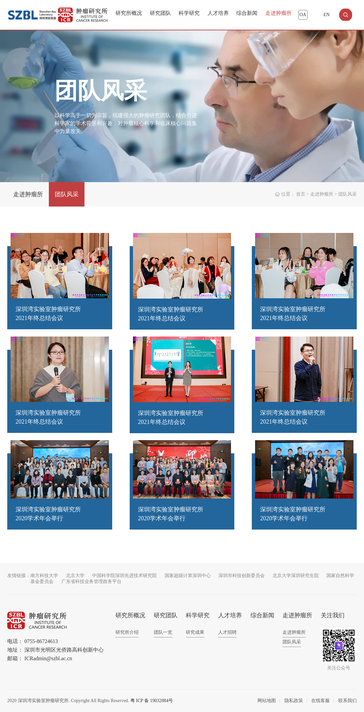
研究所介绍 (127, 632)
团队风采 (67, 194)
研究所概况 (129, 13)
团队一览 (163, 632)
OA (303, 14)
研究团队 (160, 13)
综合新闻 (246, 13)
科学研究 (189, 13)
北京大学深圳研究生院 (296, 575)
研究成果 (195, 632)
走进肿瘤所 (278, 13)
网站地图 (266, 700)
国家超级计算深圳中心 (188, 575)
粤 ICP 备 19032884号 (151, 700)
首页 (300, 194)
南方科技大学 (44, 575)
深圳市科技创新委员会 (241, 575)
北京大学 (75, 575)
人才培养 (218, 13)
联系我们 (347, 700)
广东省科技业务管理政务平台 (91, 581)
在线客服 (320, 700)
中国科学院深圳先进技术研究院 (124, 575)
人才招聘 (227, 632)
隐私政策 (293, 700)
